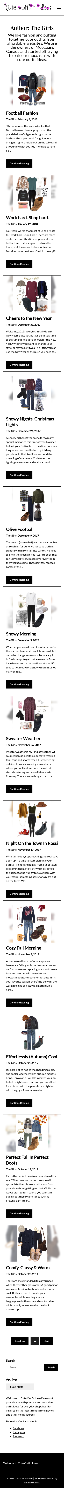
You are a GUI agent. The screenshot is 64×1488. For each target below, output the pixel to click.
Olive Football (19, 529)
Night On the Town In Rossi (32, 843)
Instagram (19, 1432)
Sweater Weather (23, 738)
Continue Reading (19, 163)
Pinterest (18, 1436)
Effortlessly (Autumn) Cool (31, 1056)
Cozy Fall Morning (23, 948)
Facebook (18, 1428)
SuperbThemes (32, 1482)
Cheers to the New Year (29, 318)
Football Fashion (22, 113)
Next (46, 1341)
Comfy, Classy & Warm (27, 1267)
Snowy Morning (21, 634)
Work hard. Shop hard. (27, 217)
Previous (20, 1341)
